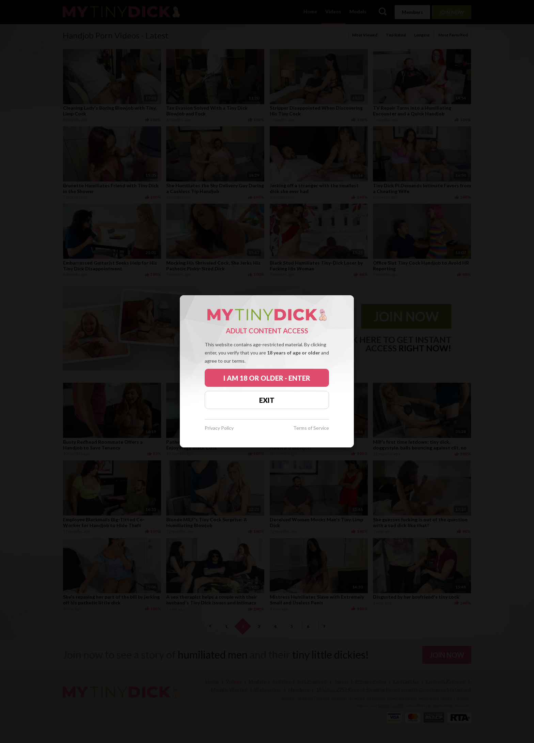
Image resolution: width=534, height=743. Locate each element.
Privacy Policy (219, 428)
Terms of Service (311, 428)
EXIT (266, 400)
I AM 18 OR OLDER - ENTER (266, 378)
